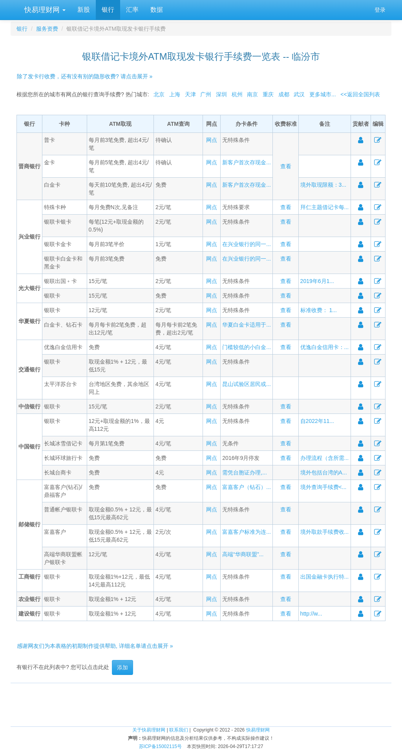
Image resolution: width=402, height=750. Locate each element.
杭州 (237, 94)
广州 (205, 94)
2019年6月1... (317, 281)
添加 (122, 667)
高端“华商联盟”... (242, 554)
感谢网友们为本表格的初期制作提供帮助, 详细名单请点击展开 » (95, 646)
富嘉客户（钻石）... (246, 487)
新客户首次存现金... (246, 162)
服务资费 (47, 29)
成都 (283, 94)
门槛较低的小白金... (246, 347)
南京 (252, 94)
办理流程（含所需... (324, 458)
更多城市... (322, 94)
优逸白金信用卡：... (324, 347)
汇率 (132, 9)
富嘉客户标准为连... (246, 532)
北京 (158, 94)
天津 (190, 94)
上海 (174, 94)
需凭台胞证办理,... (244, 472)
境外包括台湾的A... (323, 472)
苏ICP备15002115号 (160, 746)
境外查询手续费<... (323, 487)
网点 (211, 140)
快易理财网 (44, 10)
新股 (83, 9)
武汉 (299, 94)
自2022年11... (317, 421)
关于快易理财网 (148, 730)
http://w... (311, 613)
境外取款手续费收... (324, 532)
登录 (380, 10)
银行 (108, 9)
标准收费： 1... (318, 310)
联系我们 (178, 730)
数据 (156, 9)
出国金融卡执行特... (324, 577)
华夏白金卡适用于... (246, 325)
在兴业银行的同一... (246, 244)
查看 (285, 166)
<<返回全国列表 (360, 94)
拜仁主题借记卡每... (324, 207)
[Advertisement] (201, 701)
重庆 (268, 94)
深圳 (221, 94)
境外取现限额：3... (323, 185)
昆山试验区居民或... (246, 384)
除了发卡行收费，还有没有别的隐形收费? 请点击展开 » (84, 76)
